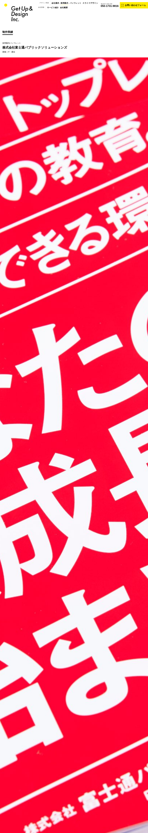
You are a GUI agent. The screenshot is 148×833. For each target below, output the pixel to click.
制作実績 (7, 31)
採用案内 (64, 3)
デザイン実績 (44, 3)
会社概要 (64, 7)
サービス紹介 (53, 7)
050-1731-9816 (110, 5)
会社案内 (55, 3)
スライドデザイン (90, 3)
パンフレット (75, 3)
